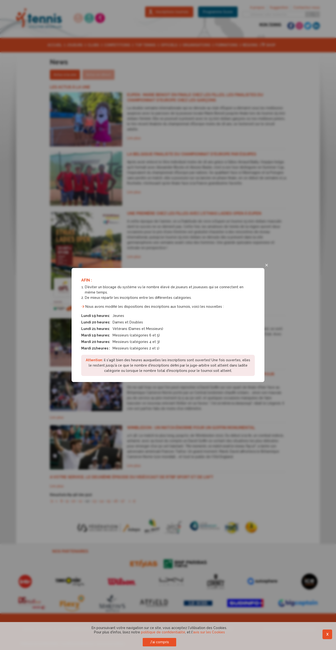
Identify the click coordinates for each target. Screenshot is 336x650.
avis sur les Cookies (209, 632)
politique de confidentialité (163, 632)
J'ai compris (159, 642)
